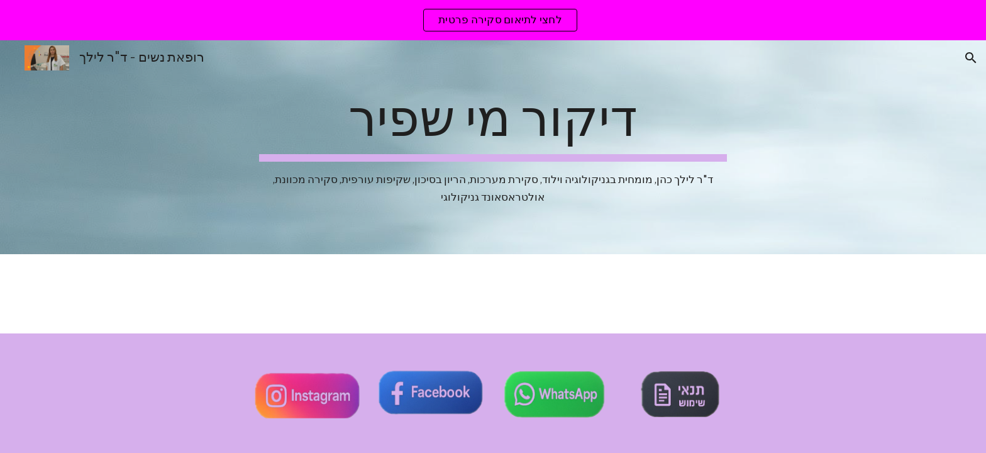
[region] (493, 20)
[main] (493, 147)
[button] (971, 58)
